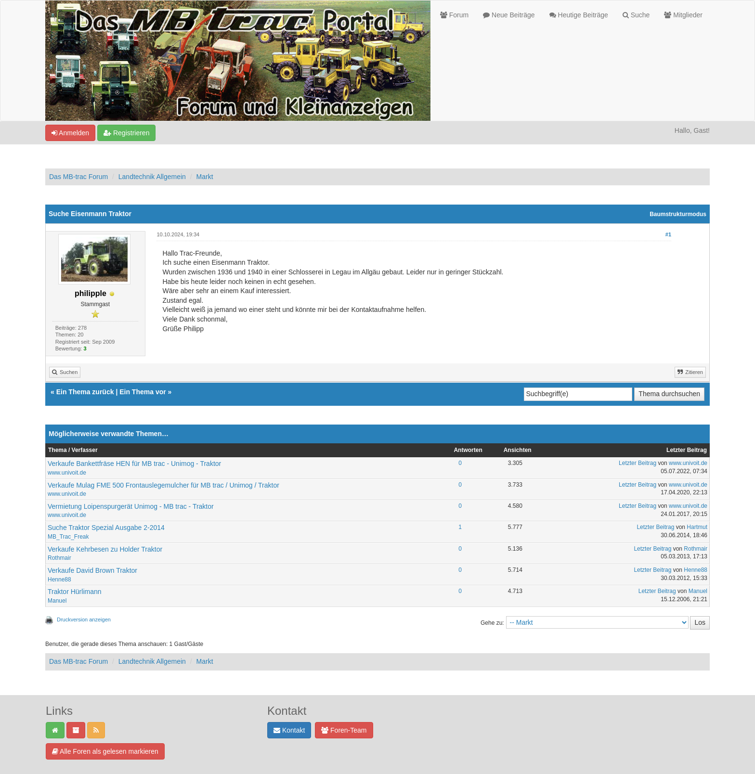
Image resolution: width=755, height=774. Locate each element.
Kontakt (289, 730)
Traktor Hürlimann (75, 591)
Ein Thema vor (142, 392)
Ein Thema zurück (85, 392)
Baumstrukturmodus (678, 214)
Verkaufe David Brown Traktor (92, 570)
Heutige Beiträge (578, 15)
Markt (204, 177)
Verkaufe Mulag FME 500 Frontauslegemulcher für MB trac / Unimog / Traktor (163, 485)
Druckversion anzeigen (84, 619)
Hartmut (697, 527)
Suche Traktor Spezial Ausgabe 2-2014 (106, 527)
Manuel (57, 600)
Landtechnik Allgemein (152, 177)
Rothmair (59, 558)
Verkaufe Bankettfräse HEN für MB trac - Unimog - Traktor (134, 463)
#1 (668, 234)
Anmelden (70, 133)
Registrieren (126, 133)
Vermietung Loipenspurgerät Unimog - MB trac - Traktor (131, 506)
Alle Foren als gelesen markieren (105, 751)
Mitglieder (683, 15)
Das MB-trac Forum (78, 177)
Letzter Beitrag (637, 463)
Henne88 (59, 579)
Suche (636, 15)
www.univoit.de (67, 472)
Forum (454, 15)
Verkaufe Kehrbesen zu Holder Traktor (105, 549)
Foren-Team (343, 730)
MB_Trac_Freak (68, 536)
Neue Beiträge (508, 15)
